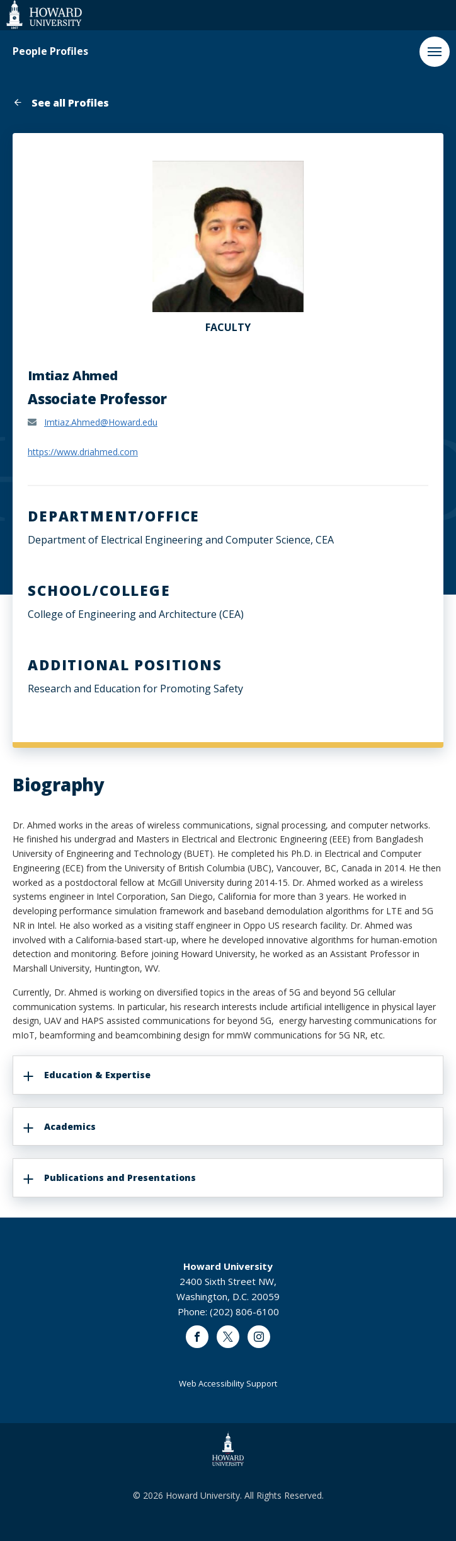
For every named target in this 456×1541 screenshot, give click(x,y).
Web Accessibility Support (228, 1383)
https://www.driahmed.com (83, 452)
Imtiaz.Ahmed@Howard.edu (100, 422)
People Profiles (50, 51)
